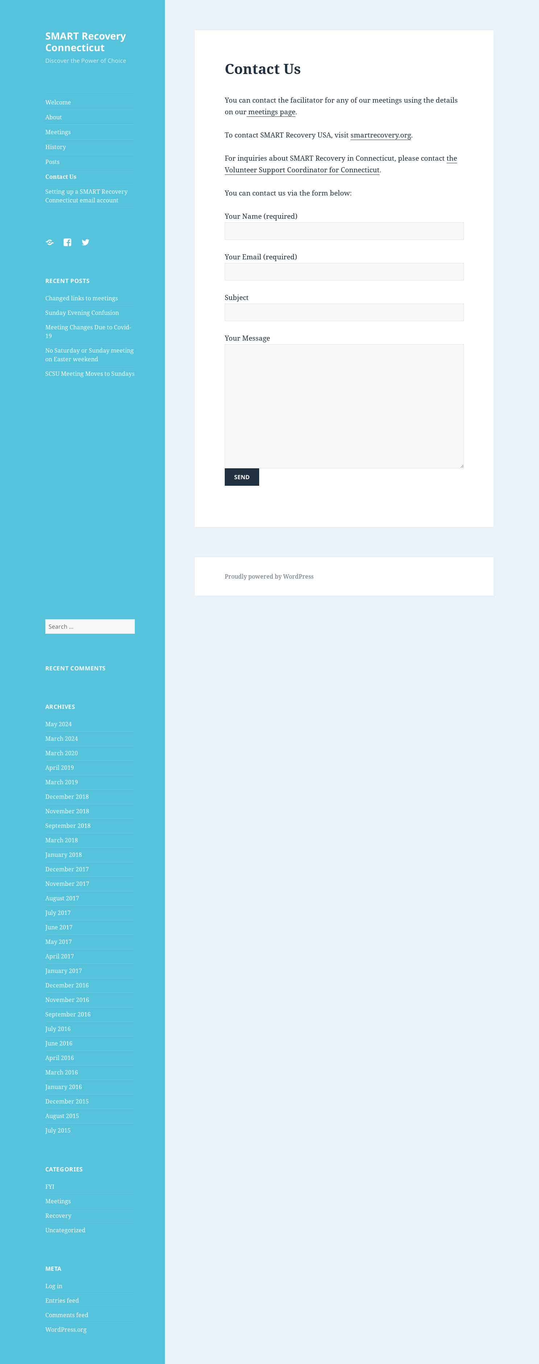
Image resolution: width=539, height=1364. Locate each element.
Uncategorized (65, 1230)
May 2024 (58, 724)
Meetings (58, 132)
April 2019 (59, 768)
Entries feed (62, 1301)
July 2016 (58, 1029)
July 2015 (58, 1130)
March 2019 (61, 782)
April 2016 (59, 1058)
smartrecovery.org (381, 135)
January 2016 (63, 1087)
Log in (53, 1286)
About (53, 117)
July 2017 (58, 913)
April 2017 (59, 956)
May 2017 (58, 942)
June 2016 (58, 1043)
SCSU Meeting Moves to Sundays (89, 374)
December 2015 (67, 1101)
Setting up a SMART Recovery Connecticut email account (86, 196)
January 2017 (63, 971)
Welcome (58, 102)
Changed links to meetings (81, 298)
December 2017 (67, 869)
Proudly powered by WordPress (269, 576)
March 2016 (61, 1072)
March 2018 (61, 840)
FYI (49, 1187)
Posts (52, 162)
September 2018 (68, 826)
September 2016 (68, 1014)
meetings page (270, 111)
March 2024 (61, 739)
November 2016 (67, 1000)
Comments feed (66, 1315)
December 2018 (67, 797)
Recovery (58, 1216)
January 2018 (63, 855)
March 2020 (61, 753)
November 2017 (67, 884)
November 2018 (67, 811)
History (55, 147)
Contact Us (60, 177)
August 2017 (62, 898)
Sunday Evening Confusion (82, 313)
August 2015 (62, 1116)
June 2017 (58, 927)
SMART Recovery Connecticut (85, 41)
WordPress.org (66, 1330)
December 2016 (67, 985)
